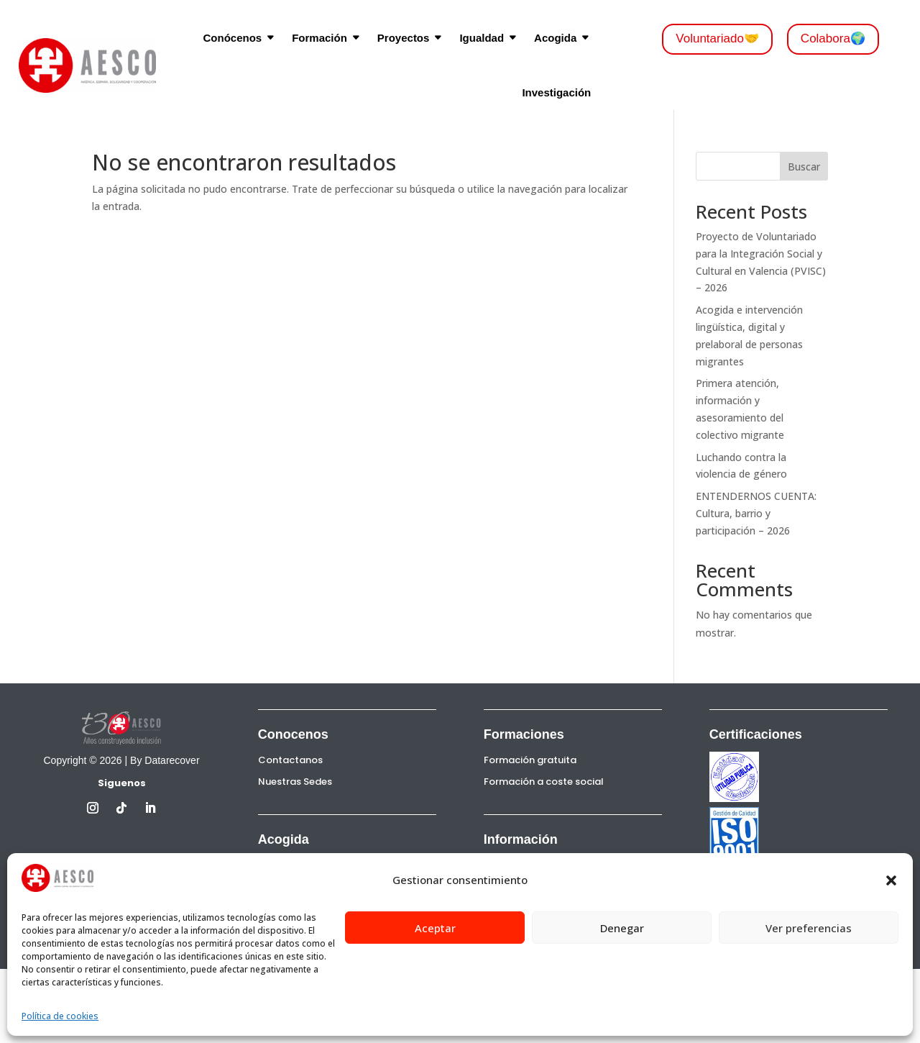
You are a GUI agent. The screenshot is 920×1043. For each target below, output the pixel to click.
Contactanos (290, 760)
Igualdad (481, 38)
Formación (319, 38)
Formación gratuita (530, 760)
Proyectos (403, 38)
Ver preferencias (808, 928)
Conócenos (232, 38)
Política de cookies (60, 1016)
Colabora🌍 (833, 38)
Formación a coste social (544, 781)
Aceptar (435, 928)
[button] (891, 880)
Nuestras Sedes (295, 781)
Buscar (804, 166)
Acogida (555, 38)
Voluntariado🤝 (717, 38)
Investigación (556, 92)
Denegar (622, 928)
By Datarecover (164, 760)
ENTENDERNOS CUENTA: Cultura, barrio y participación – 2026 (756, 513)
